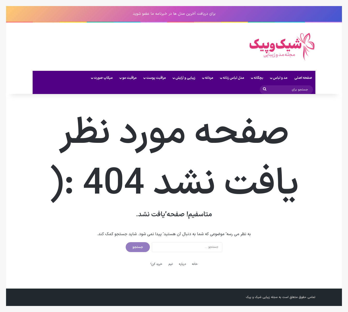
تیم (170, 264)
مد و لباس (280, 77)
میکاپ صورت (103, 77)
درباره (182, 264)
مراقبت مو (129, 77)
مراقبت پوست (156, 77)
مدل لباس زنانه (233, 77)
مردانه (209, 77)
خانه (195, 264)
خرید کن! (156, 264)
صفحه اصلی (303, 77)
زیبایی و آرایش (185, 77)
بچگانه (258, 77)
